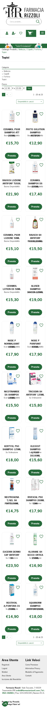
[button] (29, 102)
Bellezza (22, 49)
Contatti (28, 675)
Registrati (5, 664)
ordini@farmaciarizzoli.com (28, 690)
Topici (4, 79)
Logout (4, 668)
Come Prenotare (31, 664)
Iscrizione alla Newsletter (11, 679)
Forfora (38, 49)
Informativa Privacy (32, 668)
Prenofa (16, 701)
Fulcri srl (16, 704)
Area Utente (6, 675)
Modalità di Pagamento (34, 672)
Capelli (30, 49)
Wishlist (5, 672)
